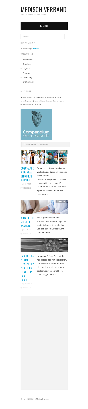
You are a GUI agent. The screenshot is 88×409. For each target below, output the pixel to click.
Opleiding (27, 77)
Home (34, 144)
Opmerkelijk (28, 82)
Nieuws (26, 73)
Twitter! (35, 48)
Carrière (27, 64)
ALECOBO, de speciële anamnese (28, 222)
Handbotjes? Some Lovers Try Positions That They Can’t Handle (27, 268)
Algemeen (28, 60)
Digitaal (26, 68)
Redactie (27, 188)
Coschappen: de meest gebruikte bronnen (27, 174)
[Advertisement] (44, 343)
